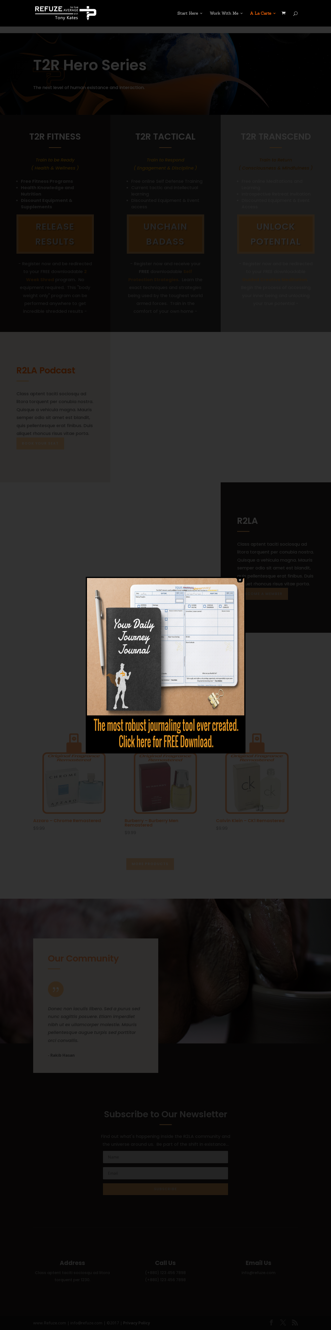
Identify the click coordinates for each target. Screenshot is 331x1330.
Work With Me (224, 14)
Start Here (187, 14)
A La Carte (260, 14)
